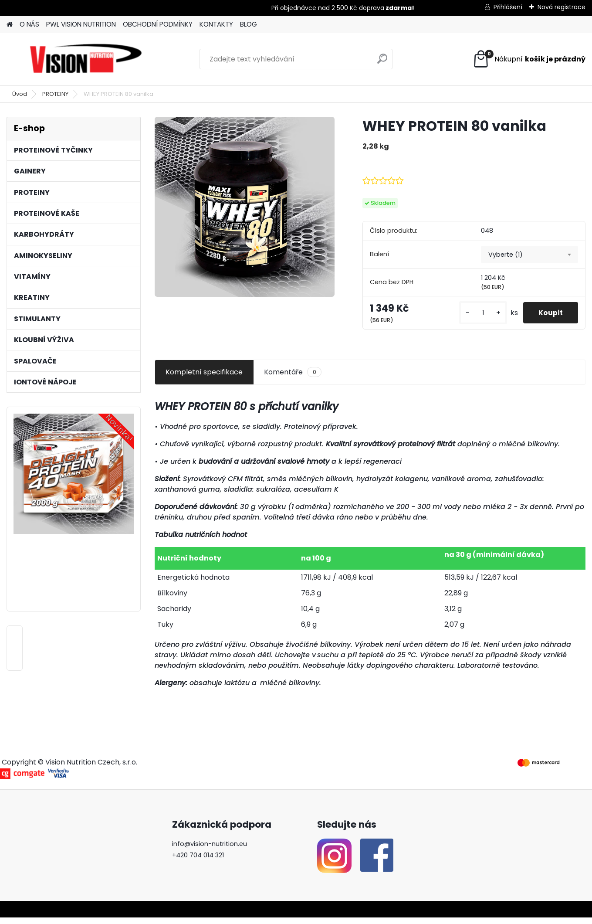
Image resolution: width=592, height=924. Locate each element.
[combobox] (529, 254)
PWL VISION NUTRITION (81, 24)
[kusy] (482, 316)
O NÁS (29, 24)
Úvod (19, 94)
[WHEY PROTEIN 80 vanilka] (245, 207)
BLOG (248, 24)
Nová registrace (561, 7)
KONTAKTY (216, 24)
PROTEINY (55, 94)
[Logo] (86, 59)
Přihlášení (508, 7)
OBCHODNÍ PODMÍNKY (158, 24)
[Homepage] (10, 24)
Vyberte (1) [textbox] (505, 254)
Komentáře (292, 379)
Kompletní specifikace (204, 379)
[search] (382, 62)
